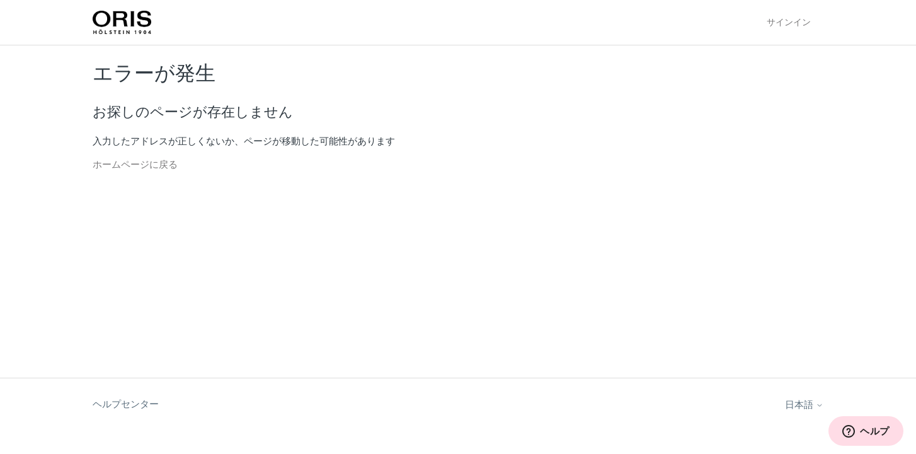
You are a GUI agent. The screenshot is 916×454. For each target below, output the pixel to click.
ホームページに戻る (135, 164)
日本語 (804, 404)
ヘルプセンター (126, 404)
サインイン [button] (789, 22)
